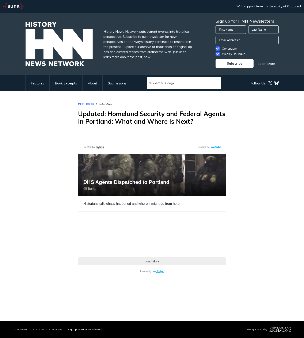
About (92, 83)
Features (37, 83)
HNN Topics (86, 104)
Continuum (229, 48)
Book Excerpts (66, 83)
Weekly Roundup (234, 54)
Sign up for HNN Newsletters (85, 329)
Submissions (117, 83)
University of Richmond (285, 6)
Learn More (266, 63)
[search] (179, 83)
